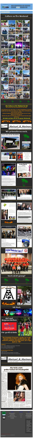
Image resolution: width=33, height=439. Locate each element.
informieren (12, 6)
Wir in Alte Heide (21, 415)
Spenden (23, 6)
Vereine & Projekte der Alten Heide (18, 6)
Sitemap (9, 436)
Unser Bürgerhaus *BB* (27, 6)
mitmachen (21, 416)
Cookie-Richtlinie (7, 436)
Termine (21, 418)
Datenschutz (4, 436)
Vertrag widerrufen (13, 436)
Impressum (2, 436)
